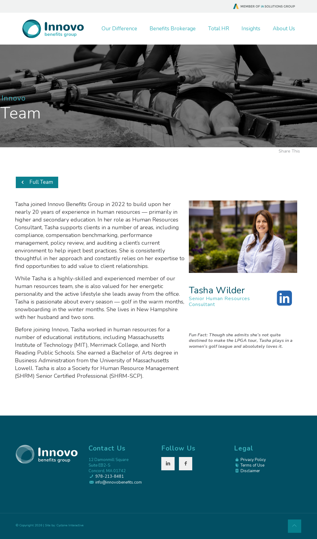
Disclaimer (250, 471)
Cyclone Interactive (70, 525)
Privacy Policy (253, 460)
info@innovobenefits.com (118, 482)
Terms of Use (252, 465)
